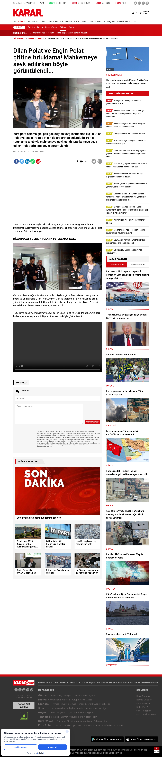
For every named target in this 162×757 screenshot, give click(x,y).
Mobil (56, 716)
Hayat (85, 22)
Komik (83, 721)
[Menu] (134, 21)
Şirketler (106, 703)
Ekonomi (53, 22)
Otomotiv (72, 703)
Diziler (53, 712)
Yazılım (87, 716)
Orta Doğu (55, 699)
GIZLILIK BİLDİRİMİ (109, 682)
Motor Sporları (93, 708)
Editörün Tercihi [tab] (138, 264)
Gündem (61, 721)
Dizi (68, 721)
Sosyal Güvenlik (93, 703)
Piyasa (56, 703)
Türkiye (63, 27)
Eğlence (91, 712)
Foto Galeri (45, 725)
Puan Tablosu (143, 703)
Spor (76, 22)
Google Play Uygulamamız (109, 739)
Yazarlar (33, 22)
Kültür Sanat (80, 712)
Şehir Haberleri (143, 710)
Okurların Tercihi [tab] (117, 264)
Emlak (63, 703)
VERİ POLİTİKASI (125, 682)
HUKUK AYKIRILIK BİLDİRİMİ (146, 682)
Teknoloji (44, 716)
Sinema (75, 721)
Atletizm (81, 708)
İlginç (89, 721)
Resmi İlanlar (124, 22)
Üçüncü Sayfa (51, 27)
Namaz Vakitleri (144, 699)
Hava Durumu (143, 696)
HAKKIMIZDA (44, 682)
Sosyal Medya (76, 716)
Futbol (51, 708)
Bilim (95, 716)
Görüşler (109, 22)
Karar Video (96, 22)
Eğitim (40, 27)
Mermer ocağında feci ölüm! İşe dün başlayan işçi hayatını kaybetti (59, 33)
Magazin (61, 712)
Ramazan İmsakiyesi (146, 714)
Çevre (71, 27)
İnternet (64, 716)
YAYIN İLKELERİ (73, 682)
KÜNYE (63, 682)
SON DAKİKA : (20, 33)
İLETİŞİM (55, 682)
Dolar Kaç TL (142, 707)
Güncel (22, 22)
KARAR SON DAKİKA (24, 705)
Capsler (67, 725)
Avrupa (75, 699)
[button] (77, 161)
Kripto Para (66, 22)
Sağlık (70, 712)
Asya (82, 699)
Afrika (89, 699)
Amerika (66, 699)
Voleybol (71, 708)
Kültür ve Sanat (95, 725)
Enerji (81, 703)
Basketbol (60, 708)
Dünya (43, 22)
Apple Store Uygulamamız (143, 739)
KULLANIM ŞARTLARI (91, 682)
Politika (31, 27)
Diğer (104, 708)
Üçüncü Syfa (65, 695)
